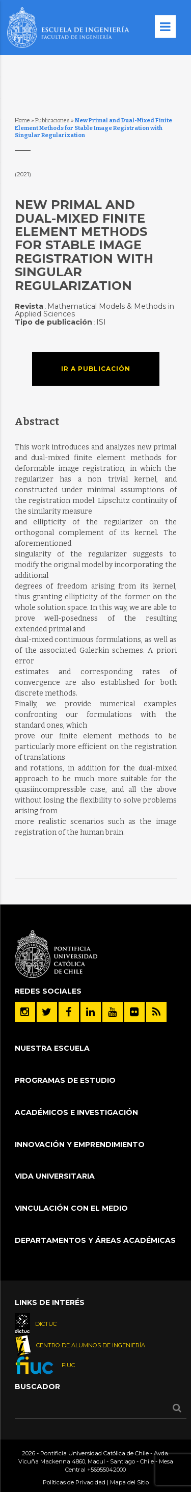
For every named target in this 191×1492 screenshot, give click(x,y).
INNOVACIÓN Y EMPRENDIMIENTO (80, 1144)
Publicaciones (52, 120)
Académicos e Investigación (76, 1112)
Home (22, 120)
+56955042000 (106, 1469)
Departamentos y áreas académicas (95, 1240)
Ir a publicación (95, 368)
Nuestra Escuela (52, 1048)
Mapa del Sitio (129, 1482)
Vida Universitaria (55, 1176)
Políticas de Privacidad (74, 1482)
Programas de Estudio (65, 1080)
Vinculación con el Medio (71, 1208)
